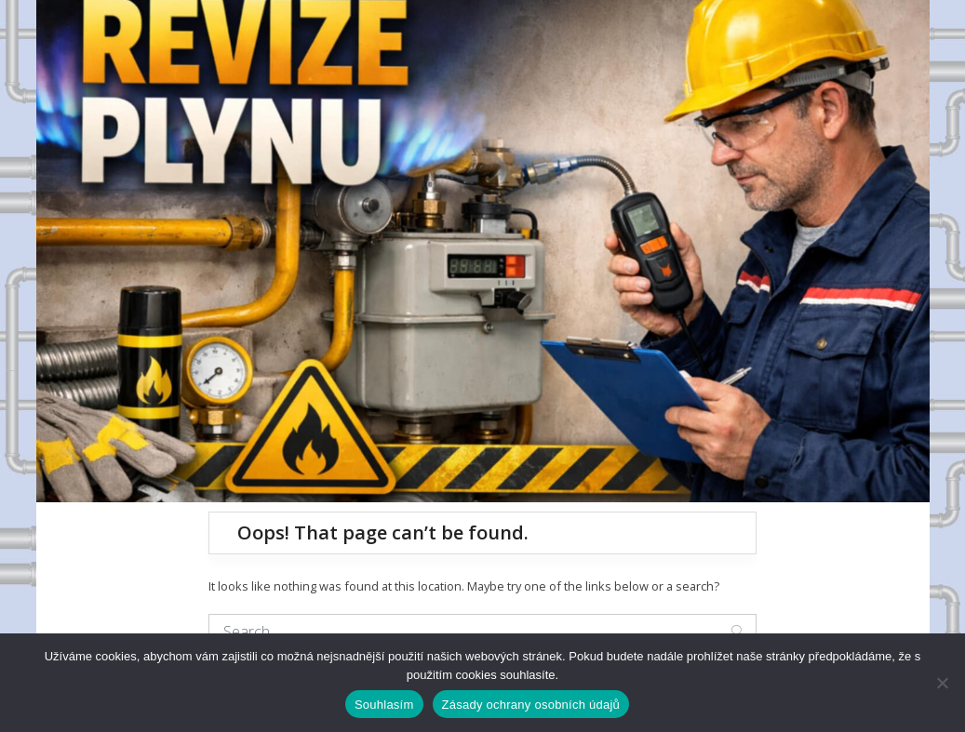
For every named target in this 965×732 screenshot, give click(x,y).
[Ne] (941, 682)
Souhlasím (384, 705)
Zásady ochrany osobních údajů (531, 705)
